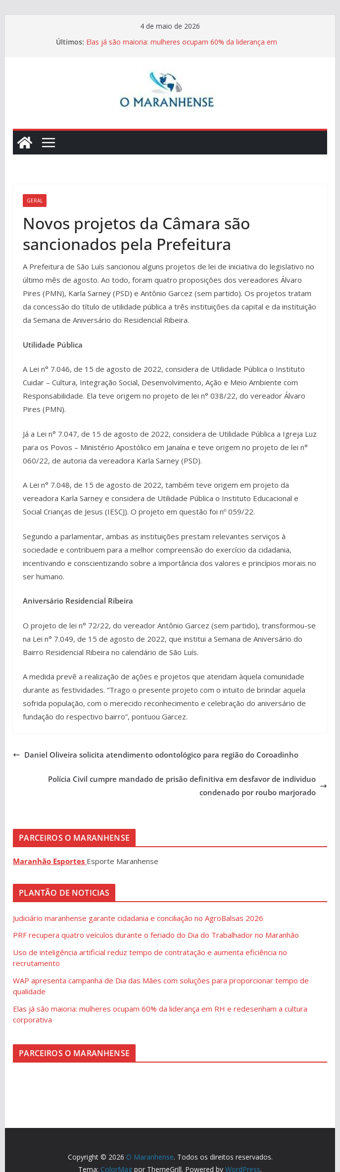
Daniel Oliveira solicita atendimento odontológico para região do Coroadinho (155, 755)
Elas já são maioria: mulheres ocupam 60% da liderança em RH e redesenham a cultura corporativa (181, 46)
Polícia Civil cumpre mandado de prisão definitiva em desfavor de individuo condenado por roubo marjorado (187, 785)
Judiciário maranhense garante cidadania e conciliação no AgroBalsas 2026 (138, 918)
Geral (35, 200)
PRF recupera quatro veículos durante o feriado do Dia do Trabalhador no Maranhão (156, 935)
